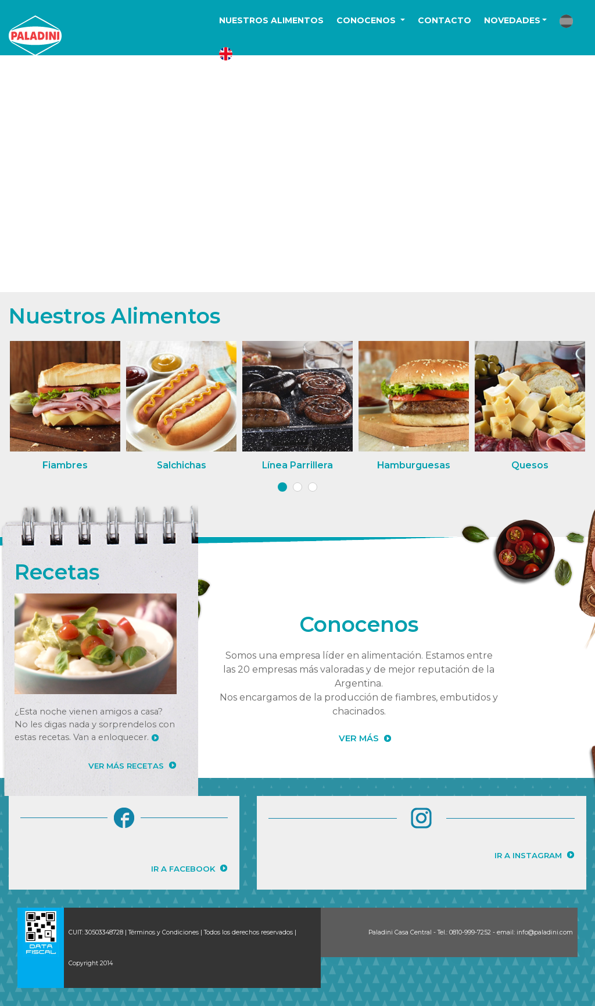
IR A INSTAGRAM (528, 855)
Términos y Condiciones (163, 932)
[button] (566, 21)
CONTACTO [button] (444, 20)
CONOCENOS (367, 20)
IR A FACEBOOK (183, 868)
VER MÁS (359, 738)
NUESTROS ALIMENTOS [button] (271, 20)
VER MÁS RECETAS (126, 765)
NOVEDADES (512, 20)
